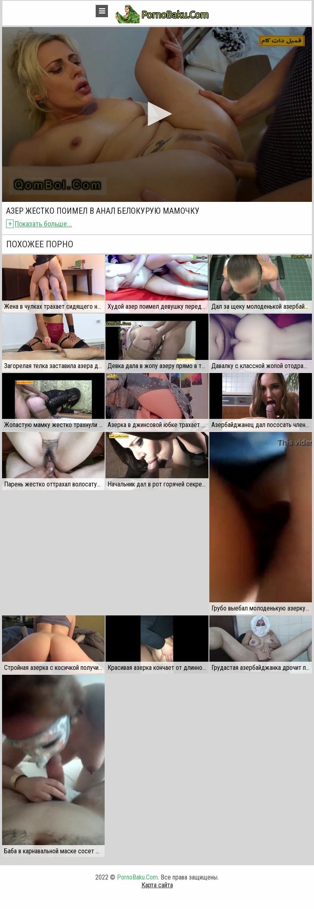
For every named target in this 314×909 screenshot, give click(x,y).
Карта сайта (157, 885)
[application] (157, 114)
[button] (157, 114)
